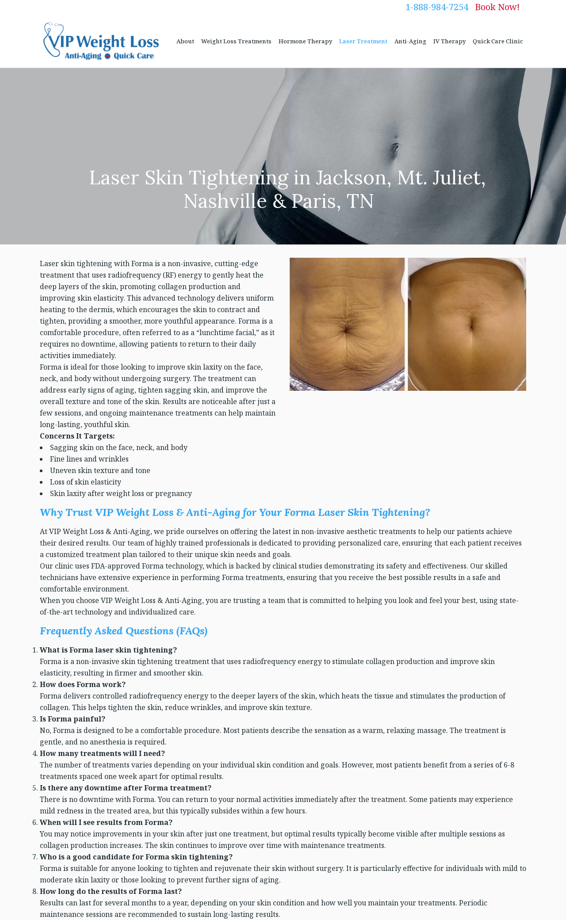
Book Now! (497, 7)
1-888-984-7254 (436, 7)
